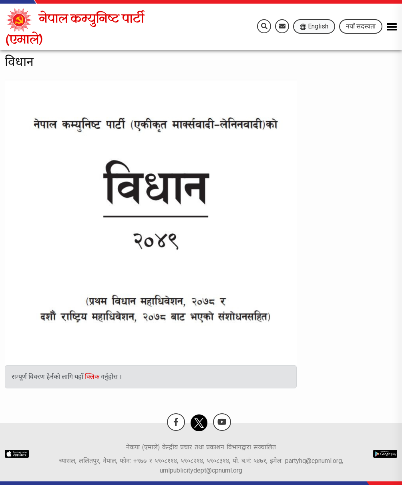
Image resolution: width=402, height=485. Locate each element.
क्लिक (93, 376)
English (314, 26)
